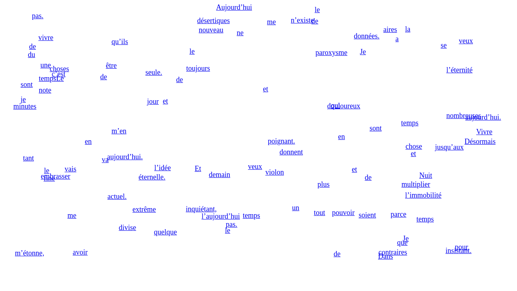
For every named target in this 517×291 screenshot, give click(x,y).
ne (240, 33)
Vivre (484, 132)
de (337, 254)
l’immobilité (423, 195)
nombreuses (463, 116)
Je (363, 52)
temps (251, 215)
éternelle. (152, 177)
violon (274, 172)
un (295, 208)
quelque (165, 232)
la (407, 29)
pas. (231, 224)
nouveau (211, 30)
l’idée (162, 168)
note (45, 90)
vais (70, 169)
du (31, 55)
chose (414, 146)
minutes (24, 106)
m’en (118, 131)
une (45, 65)
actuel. (116, 196)
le (317, 10)
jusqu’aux (449, 147)
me (271, 22)
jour (153, 101)
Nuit (425, 175)
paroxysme (331, 52)
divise (127, 228)
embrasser (55, 176)
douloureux (343, 106)
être (111, 65)
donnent (291, 152)
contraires (392, 252)
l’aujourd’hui (221, 216)
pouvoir (343, 213)
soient (367, 215)
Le (60, 78)
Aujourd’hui (234, 7)
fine (49, 178)
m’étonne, (29, 253)
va (105, 160)
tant (28, 158)
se (444, 45)
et (413, 154)
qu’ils (119, 42)
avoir (80, 252)
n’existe (302, 20)
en (341, 137)
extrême (144, 209)
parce (398, 214)
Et (198, 168)
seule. (153, 72)
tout (319, 213)
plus (323, 184)
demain (219, 175)
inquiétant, (201, 209)
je (23, 99)
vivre (45, 38)
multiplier (415, 184)
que (402, 242)
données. (366, 36)
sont (376, 128)
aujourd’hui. (125, 157)
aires (390, 29)
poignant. (281, 141)
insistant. (459, 251)
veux (255, 166)
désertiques (213, 21)
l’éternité (459, 70)
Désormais (480, 141)
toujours (198, 68)
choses (59, 69)
